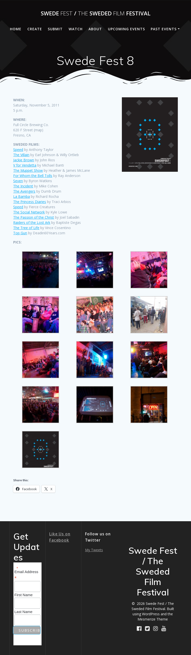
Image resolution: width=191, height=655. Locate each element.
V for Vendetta (24, 165)
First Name (23, 595)
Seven (18, 180)
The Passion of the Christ (33, 217)
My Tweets (94, 550)
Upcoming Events (126, 29)
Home (15, 29)
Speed (18, 149)
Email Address (26, 575)
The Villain (21, 154)
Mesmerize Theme (153, 619)
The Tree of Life (26, 227)
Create (34, 29)
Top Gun (20, 233)
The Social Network (29, 212)
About (95, 29)
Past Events (164, 29)
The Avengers (24, 191)
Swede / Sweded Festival (95, 13)
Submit (55, 29)
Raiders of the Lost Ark (31, 222)
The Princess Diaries (29, 201)
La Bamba (21, 196)
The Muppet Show (28, 170)
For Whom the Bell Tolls (32, 175)
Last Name (23, 612)
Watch (76, 29)
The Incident (23, 186)
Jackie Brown (23, 160)
